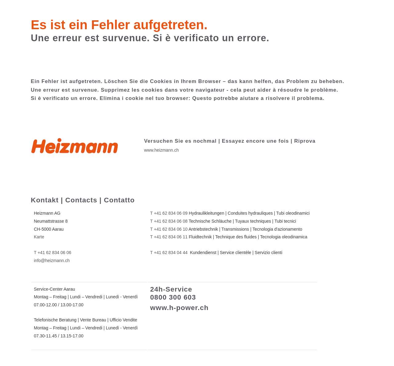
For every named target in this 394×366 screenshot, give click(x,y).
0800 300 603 (173, 297)
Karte (39, 236)
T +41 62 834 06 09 (169, 213)
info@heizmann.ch (52, 260)
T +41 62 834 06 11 (169, 236)
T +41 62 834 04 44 (169, 252)
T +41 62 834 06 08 (169, 221)
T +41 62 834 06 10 (169, 229)
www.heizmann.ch (161, 150)
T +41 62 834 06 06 (52, 252)
